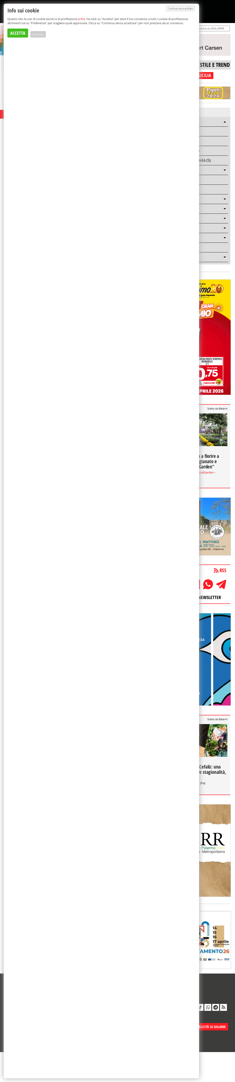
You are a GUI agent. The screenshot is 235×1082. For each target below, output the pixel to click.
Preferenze (38, 34)
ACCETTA (17, 33)
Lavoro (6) (179, 131)
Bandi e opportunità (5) (190, 160)
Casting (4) (179, 140)
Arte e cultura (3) (185, 150)
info (81, 19)
